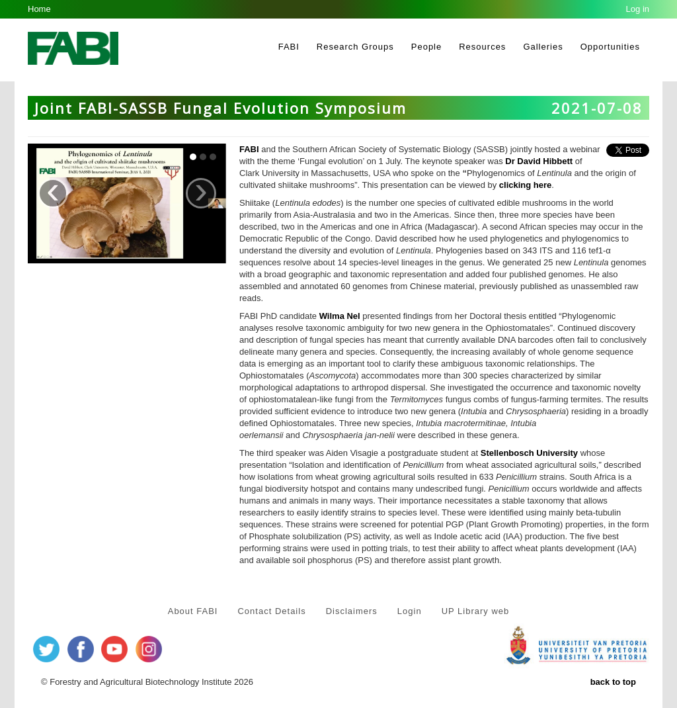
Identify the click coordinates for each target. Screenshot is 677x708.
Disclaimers (352, 611)
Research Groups (355, 47)
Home (39, 9)
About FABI (193, 611)
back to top (613, 682)
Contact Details (271, 611)
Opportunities (610, 47)
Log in (637, 9)
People (426, 47)
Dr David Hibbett (539, 161)
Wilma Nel (339, 316)
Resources (482, 47)
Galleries (543, 47)
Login (409, 611)
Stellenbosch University (529, 453)
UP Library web (476, 611)
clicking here (525, 185)
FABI (288, 47)
